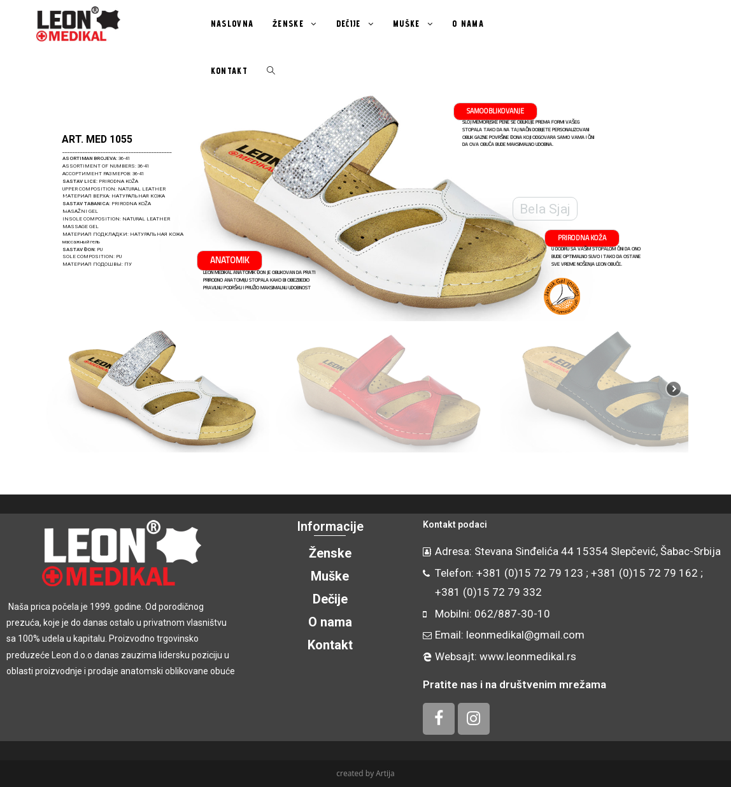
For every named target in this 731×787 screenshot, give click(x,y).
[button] (62, 203)
